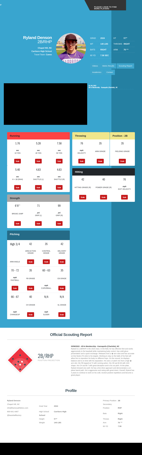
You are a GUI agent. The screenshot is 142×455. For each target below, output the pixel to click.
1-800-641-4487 (73, 7)
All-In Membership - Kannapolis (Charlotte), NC (110, 94)
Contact (95, 80)
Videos (95, 66)
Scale (17, 169)
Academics (117, 73)
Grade (100, 169)
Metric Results (109, 66)
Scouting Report (99, 73)
